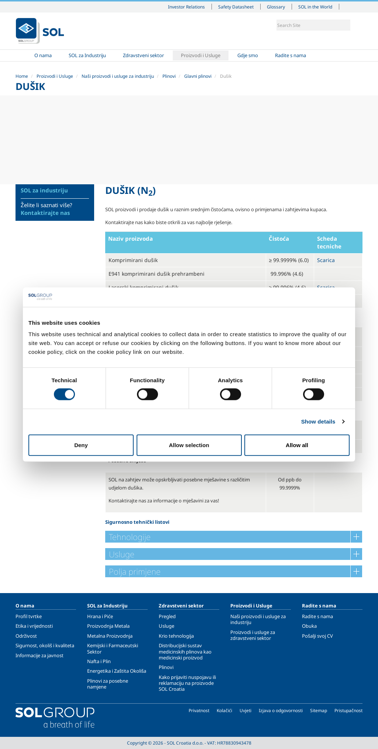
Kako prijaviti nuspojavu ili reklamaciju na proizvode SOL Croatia (187, 683)
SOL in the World (315, 7)
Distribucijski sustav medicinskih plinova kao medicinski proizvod (185, 651)
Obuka (309, 626)
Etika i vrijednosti (34, 626)
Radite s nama (290, 55)
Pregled (167, 616)
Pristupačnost (348, 710)
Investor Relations (186, 7)
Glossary (276, 7)
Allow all (297, 445)
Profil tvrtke (29, 616)
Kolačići (224, 710)
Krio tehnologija (176, 636)
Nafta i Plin (99, 661)
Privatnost (199, 710)
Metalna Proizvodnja (110, 636)
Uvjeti (245, 710)
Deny (81, 445)
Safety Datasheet (236, 7)
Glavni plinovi (198, 76)
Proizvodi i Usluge (200, 55)
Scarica (326, 260)
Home (24, 55)
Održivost (26, 636)
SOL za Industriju (87, 55)
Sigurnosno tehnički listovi (137, 522)
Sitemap (318, 710)
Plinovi (169, 76)
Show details (318, 421)
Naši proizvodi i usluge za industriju (118, 76)
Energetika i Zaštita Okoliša (116, 671)
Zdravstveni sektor (143, 55)
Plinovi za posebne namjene (107, 683)
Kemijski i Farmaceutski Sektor (112, 648)
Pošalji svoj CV (317, 636)
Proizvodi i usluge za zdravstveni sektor (252, 635)
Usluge (166, 626)
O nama (43, 55)
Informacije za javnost (39, 655)
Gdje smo (247, 55)
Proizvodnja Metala (108, 626)
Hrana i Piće (100, 616)
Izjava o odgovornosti (281, 710)
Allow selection (189, 445)
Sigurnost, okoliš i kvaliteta (45, 645)
